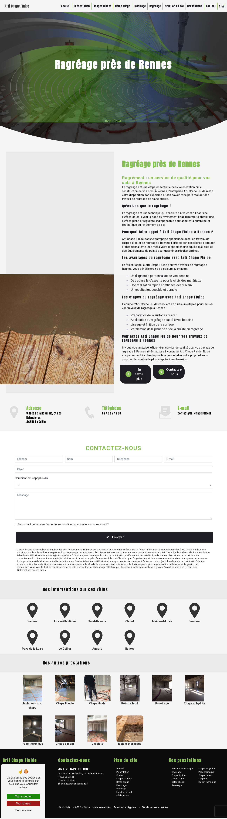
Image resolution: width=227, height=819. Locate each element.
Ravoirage (139, 6)
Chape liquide (178, 776)
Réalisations (194, 6)
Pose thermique (206, 773)
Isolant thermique (207, 783)
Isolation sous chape (182, 770)
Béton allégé (121, 6)
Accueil (64, 6)
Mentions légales (125, 808)
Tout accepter (23, 796)
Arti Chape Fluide (17, 6)
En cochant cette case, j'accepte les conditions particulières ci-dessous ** (63, 516)
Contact (210, 6)
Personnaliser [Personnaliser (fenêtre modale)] (23, 810)
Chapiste (202, 780)
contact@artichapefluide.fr (194, 414)
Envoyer (117, 529)
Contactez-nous (172, 362)
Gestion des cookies (154, 808)
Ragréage (154, 6)
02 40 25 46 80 (111, 414)
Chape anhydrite (206, 770)
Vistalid (67, 808)
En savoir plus (135, 365)
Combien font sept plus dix (31, 469)
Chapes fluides (102, 6)
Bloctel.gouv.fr (155, 559)
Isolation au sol (173, 6)
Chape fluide (178, 780)
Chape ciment (205, 776)
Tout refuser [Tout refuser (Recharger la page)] (23, 803)
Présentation (81, 6)
